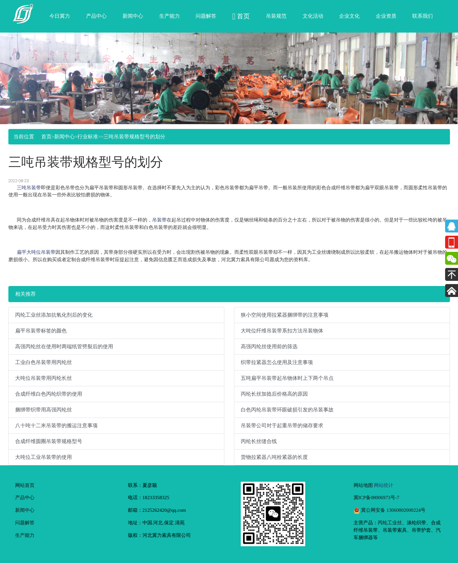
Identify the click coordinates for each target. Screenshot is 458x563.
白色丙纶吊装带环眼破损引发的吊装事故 (287, 410)
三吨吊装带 (29, 187)
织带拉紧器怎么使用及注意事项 (277, 362)
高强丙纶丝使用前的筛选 (269, 346)
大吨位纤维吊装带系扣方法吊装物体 (282, 331)
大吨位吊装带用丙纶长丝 (43, 378)
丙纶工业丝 (390, 522)
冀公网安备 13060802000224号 (390, 510)
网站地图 (363, 485)
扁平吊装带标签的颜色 (41, 331)
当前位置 (24, 136)
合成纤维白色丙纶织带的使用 (48, 394)
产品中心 (96, 16)
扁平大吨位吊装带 (36, 252)
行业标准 (87, 136)
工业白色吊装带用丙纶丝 (43, 362)
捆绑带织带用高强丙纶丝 (43, 410)
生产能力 (169, 16)
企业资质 (386, 16)
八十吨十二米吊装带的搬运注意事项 (56, 425)
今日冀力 (59, 16)
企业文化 (349, 16)
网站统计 (383, 485)
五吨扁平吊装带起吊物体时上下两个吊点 (287, 378)
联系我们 (422, 16)
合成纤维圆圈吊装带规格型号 (48, 441)
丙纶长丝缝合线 (259, 441)
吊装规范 (276, 16)
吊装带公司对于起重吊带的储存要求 (282, 425)
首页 (46, 136)
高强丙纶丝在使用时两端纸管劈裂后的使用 (64, 346)
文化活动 (313, 16)
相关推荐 (25, 294)
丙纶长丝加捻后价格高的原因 (274, 394)
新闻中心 (132, 16)
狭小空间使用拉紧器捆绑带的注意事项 (284, 315)
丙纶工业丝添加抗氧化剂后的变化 (54, 315)
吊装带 (159, 219)
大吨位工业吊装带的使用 (43, 457)
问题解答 (206, 16)
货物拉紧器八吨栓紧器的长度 (274, 457)
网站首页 (24, 485)
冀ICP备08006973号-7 (376, 497)
